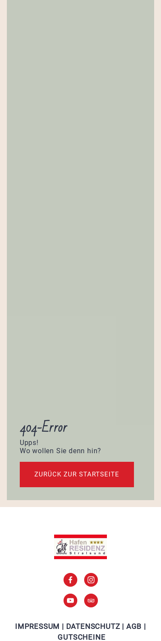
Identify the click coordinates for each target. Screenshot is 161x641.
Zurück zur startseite (76, 474)
